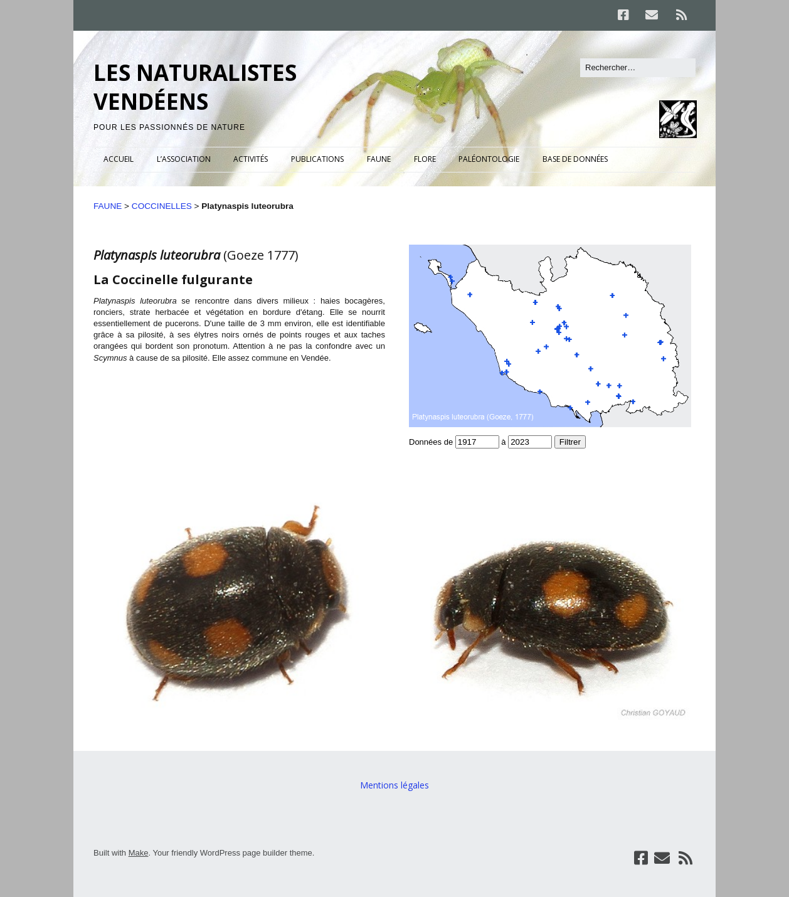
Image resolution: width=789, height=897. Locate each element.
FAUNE (379, 159)
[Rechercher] (638, 67)
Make (139, 852)
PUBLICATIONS (317, 159)
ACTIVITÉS (250, 159)
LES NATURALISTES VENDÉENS (195, 87)
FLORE (425, 159)
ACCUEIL (118, 159)
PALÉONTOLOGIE (488, 159)
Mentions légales (394, 785)
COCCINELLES (162, 206)
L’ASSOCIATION (184, 159)
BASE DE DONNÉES (575, 159)
